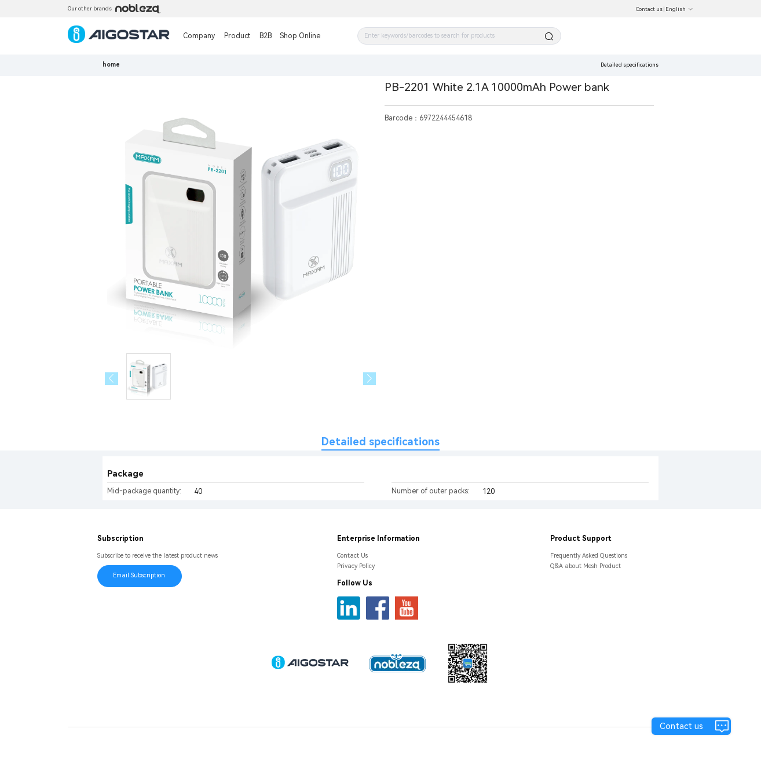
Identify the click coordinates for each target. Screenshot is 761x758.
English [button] (679, 9)
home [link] (111, 64)
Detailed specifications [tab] (380, 441)
